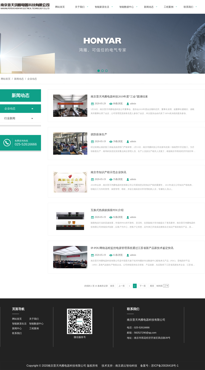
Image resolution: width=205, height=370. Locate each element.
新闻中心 (17, 328)
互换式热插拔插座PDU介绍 (107, 210)
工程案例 (168, 6)
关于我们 (80, 6)
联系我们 (188, 6)
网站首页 (60, 6)
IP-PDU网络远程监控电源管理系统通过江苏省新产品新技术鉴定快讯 (132, 247)
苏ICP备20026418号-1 (165, 365)
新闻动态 (149, 6)
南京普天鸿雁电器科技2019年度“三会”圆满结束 (119, 96)
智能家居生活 (102, 6)
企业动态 (32, 78)
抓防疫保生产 (99, 134)
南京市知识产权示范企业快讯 (108, 172)
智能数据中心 (126, 6)
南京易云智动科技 (126, 365)
